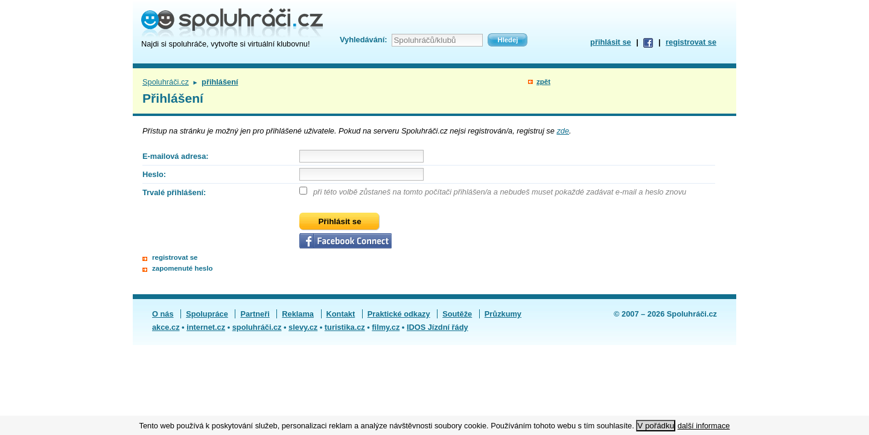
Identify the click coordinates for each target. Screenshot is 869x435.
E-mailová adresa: (175, 156)
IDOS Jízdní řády (437, 327)
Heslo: (154, 174)
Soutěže (457, 313)
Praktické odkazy (399, 313)
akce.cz (166, 327)
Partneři (254, 313)
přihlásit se (610, 42)
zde (562, 130)
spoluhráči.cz (257, 327)
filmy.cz (385, 327)
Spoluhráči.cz (165, 81)
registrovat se (691, 42)
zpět (543, 81)
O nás (163, 313)
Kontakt (340, 313)
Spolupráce (207, 313)
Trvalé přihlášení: (174, 192)
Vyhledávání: (363, 39)
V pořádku (655, 425)
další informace (704, 425)
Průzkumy (503, 313)
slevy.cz (302, 327)
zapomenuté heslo (182, 268)
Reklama (298, 313)
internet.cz (205, 327)
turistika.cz (345, 327)
